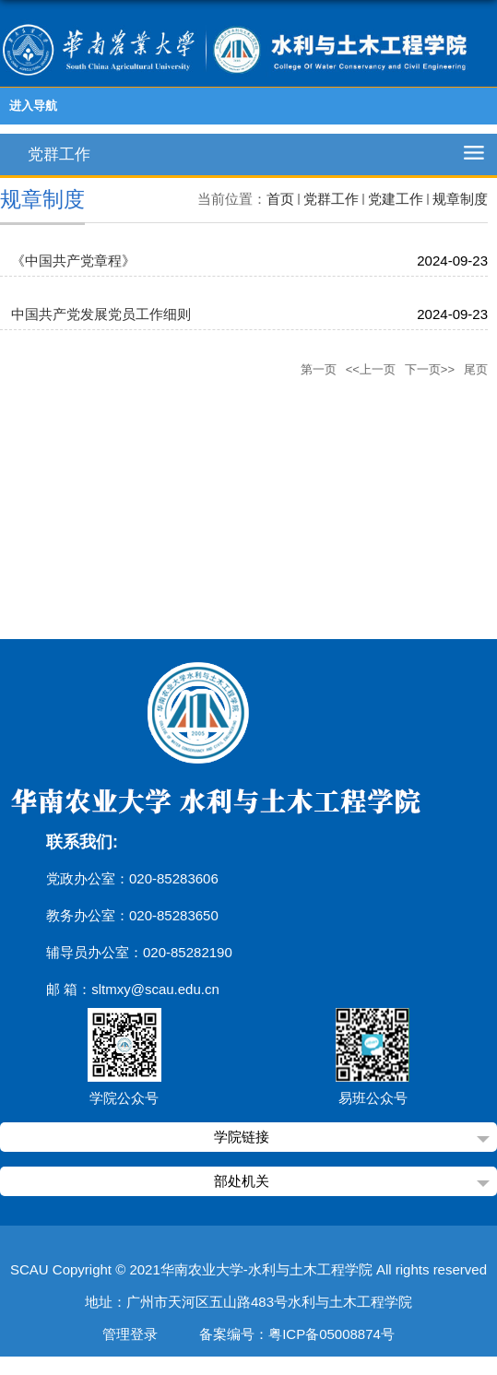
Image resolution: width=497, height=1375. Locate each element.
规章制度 (460, 199)
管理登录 (130, 1334)
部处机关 (241, 1181)
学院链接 (241, 1136)
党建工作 (395, 199)
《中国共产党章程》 (73, 260)
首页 (280, 199)
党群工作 (331, 199)
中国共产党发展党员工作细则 (101, 314)
